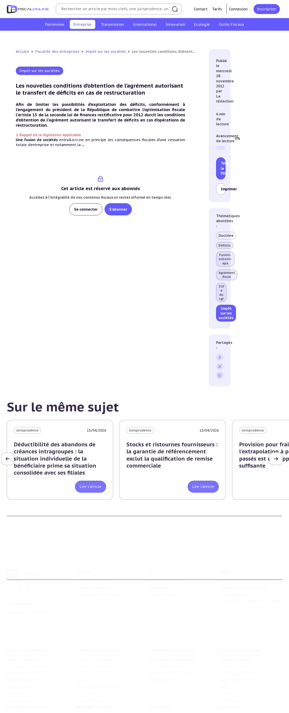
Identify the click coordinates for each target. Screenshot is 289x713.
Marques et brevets (23, 710)
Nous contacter (89, 582)
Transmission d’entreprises (171, 624)
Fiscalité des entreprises (58, 51)
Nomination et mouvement (241, 696)
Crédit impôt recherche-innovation (35, 696)
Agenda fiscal (159, 703)
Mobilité (225, 668)
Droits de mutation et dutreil (172, 647)
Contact (200, 9)
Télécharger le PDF (223, 168)
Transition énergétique (96, 710)
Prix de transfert (232, 675)
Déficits (225, 245)
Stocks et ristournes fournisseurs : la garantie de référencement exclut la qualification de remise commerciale (172, 455)
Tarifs (217, 9)
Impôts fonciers (20, 661)
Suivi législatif (160, 710)
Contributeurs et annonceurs (100, 576)
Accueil (22, 51)
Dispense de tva (161, 654)
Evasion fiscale (231, 654)
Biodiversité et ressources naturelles (107, 703)
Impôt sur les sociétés (50, 37)
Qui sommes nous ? (93, 562)
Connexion (238, 9)
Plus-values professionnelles (172, 634)
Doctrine (226, 235)
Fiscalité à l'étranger (235, 640)
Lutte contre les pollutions (99, 696)
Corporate (248, 37)
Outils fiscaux (160, 686)
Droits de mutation (22, 654)
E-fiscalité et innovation (28, 686)
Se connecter (86, 209)
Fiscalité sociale (222, 37)
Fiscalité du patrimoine (27, 624)
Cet (129, 37)
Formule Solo (159, 569)
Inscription (266, 9)
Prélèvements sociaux (25, 668)
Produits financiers (22, 675)
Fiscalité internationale (240, 624)
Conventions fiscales (235, 634)
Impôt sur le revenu (23, 634)
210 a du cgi (221, 292)
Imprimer (223, 189)
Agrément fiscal (227, 275)
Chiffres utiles (160, 696)
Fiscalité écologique (95, 686)
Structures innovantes (25, 703)
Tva (118, 37)
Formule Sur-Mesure (164, 582)
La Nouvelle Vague (38, 593)
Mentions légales (233, 576)
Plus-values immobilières (27, 640)
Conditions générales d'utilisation (246, 562)
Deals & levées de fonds (239, 703)
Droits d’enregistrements (157, 37)
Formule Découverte (164, 562)
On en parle (229, 686)
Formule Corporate (163, 576)
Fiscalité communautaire (239, 647)
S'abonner (118, 209)
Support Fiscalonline (94, 569)
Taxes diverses (193, 37)
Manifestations (231, 710)
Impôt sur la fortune (24, 647)
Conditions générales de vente (244, 569)
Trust (223, 661)
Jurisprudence (27, 430)
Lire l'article (90, 486)
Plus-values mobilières (167, 640)
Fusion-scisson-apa (225, 259)
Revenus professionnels (92, 37)
